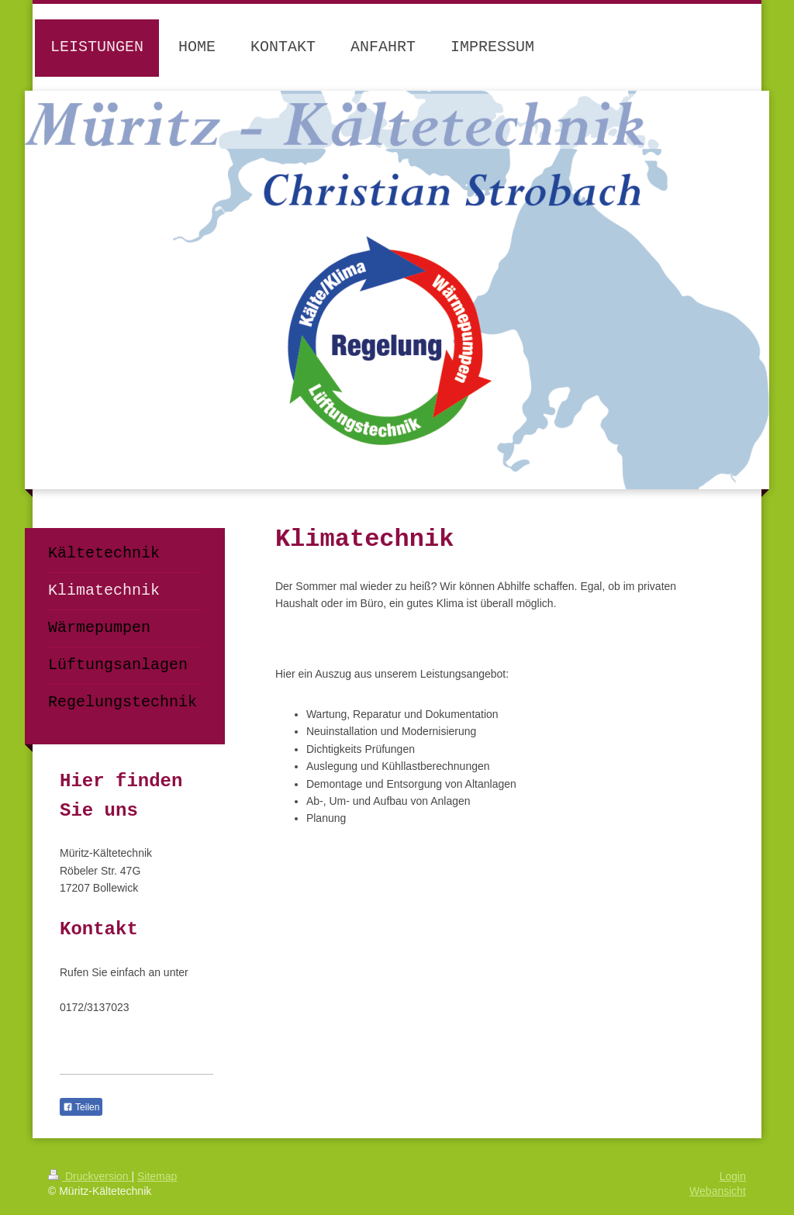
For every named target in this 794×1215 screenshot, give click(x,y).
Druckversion (89, 1176)
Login (733, 1176)
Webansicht (717, 1191)
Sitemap (157, 1176)
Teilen (81, 1107)
